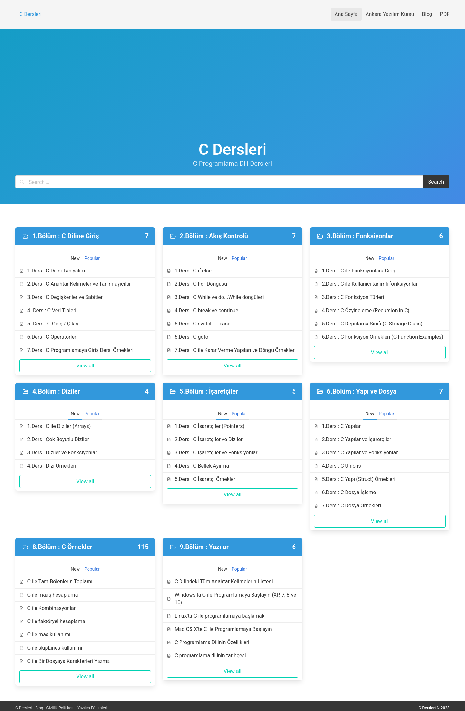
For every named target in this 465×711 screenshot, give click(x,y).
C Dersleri (24, 708)
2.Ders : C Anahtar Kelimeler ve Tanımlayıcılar (75, 284)
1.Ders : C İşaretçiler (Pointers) (205, 426)
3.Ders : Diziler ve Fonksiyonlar (58, 453)
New (75, 258)
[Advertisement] (232, 92)
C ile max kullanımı (44, 634)
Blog (39, 708)
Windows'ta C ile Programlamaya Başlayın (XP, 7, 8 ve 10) (231, 599)
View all (85, 366)
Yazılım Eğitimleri (92, 708)
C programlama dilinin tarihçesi (206, 656)
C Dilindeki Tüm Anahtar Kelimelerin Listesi (220, 581)
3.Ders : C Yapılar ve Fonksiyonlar (356, 453)
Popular (92, 258)
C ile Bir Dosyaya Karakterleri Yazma (64, 661)
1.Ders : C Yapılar (337, 426)
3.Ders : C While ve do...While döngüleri (215, 297)
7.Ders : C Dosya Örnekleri (347, 506)
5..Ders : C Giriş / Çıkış (48, 324)
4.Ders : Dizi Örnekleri (47, 466)
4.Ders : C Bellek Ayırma (198, 466)
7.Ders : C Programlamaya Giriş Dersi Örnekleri (76, 350)
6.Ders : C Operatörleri (48, 337)
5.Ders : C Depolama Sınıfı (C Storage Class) (368, 324)
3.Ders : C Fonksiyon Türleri (349, 297)
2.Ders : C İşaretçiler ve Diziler (205, 439)
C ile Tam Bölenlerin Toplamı (55, 581)
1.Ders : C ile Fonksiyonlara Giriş (354, 271)
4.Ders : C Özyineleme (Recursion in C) (361, 310)
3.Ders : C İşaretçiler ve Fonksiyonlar (212, 453)
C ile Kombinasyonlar (47, 608)
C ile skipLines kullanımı (50, 648)
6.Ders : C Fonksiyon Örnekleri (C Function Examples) (378, 337)
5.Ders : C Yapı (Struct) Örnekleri (354, 479)
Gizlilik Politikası (60, 708)
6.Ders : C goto (187, 337)
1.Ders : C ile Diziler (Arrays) (55, 426)
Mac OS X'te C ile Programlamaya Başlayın (219, 629)
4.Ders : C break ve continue (202, 310)
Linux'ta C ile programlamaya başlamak (215, 616)
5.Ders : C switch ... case (199, 324)
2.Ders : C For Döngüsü (197, 284)
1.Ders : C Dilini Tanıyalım (52, 271)
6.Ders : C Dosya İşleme (345, 492)
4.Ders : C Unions (337, 466)
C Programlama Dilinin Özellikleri (208, 642)
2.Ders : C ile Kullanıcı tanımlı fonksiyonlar (366, 284)
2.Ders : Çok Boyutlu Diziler (54, 439)
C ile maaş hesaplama (48, 595)
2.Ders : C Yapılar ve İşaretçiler (352, 439)
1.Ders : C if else (189, 271)
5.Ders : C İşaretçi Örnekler (201, 479)
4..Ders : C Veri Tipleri (47, 310)
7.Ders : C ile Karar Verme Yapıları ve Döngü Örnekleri (231, 350)
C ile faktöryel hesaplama (52, 621)
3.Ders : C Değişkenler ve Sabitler (61, 297)
